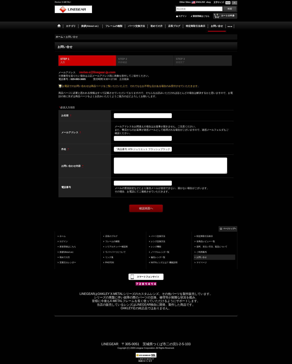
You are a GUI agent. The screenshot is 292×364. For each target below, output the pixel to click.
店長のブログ (111, 236)
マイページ (201, 262)
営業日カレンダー (68, 262)
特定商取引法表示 (204, 236)
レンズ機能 (156, 246)
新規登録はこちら (201, 16)
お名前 (65, 115)
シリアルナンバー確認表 (116, 246)
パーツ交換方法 (158, 236)
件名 (64, 149)
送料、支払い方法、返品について (211, 246)
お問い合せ (201, 257)
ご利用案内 (201, 252)
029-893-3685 (78, 79)
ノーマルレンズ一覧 (160, 252)
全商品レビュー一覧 (205, 241)
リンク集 (109, 257)
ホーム (63, 236)
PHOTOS (109, 262)
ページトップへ (229, 229)
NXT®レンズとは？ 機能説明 (164, 262)
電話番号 (66, 187)
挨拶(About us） (67, 252)
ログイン (182, 16)
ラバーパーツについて (115, 252)
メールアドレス (70, 132)
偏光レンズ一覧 (158, 257)
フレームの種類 (112, 241)
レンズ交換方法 (158, 241)
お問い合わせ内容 (71, 166)
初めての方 (65, 257)
